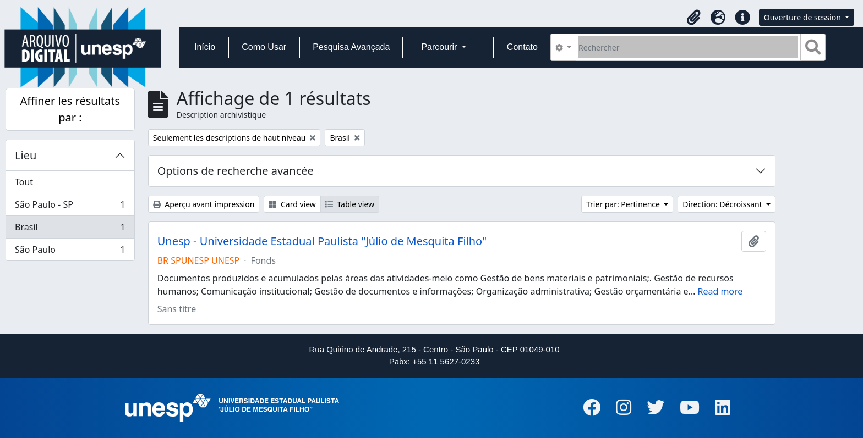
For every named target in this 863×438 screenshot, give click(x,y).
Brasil (69, 229)
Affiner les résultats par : (70, 109)
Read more (719, 291)
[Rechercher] (688, 47)
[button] (694, 17)
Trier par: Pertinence (624, 204)
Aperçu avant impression (204, 204)
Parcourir (440, 47)
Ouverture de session (803, 17)
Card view (292, 204)
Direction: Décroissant (723, 204)
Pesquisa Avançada (351, 47)
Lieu (25, 155)
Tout (24, 182)
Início (204, 47)
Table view (349, 204)
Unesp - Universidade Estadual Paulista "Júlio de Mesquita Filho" (322, 241)
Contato (522, 47)
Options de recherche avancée (235, 170)
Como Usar (264, 47)
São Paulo (69, 251)
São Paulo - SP (69, 207)
